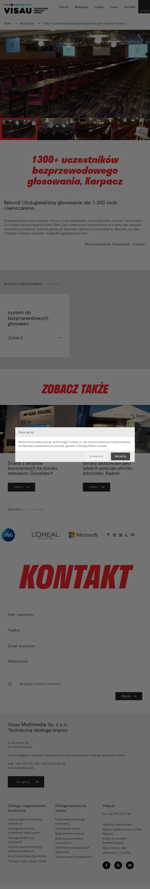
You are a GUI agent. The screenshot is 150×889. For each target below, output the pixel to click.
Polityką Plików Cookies (92, 446)
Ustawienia (96, 456)
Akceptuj (120, 456)
